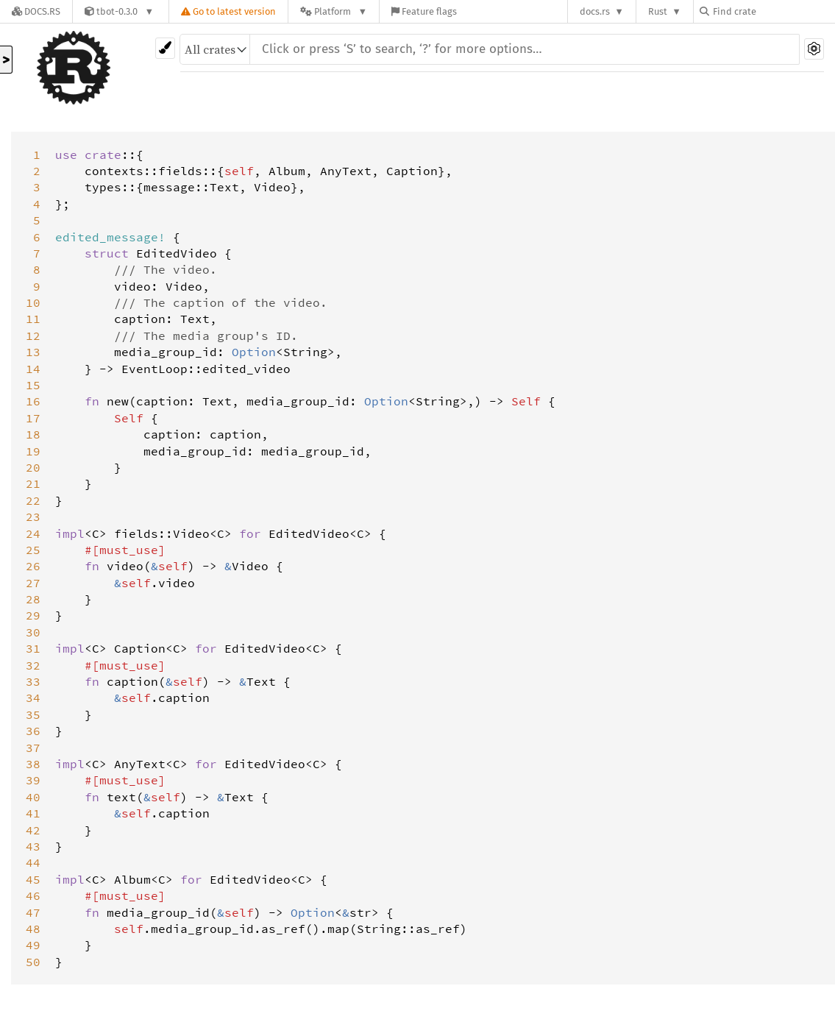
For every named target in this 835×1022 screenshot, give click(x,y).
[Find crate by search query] (773, 11)
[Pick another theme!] (165, 48)
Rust (657, 11)
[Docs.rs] (36, 11)
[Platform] (333, 11)
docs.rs (595, 11)
